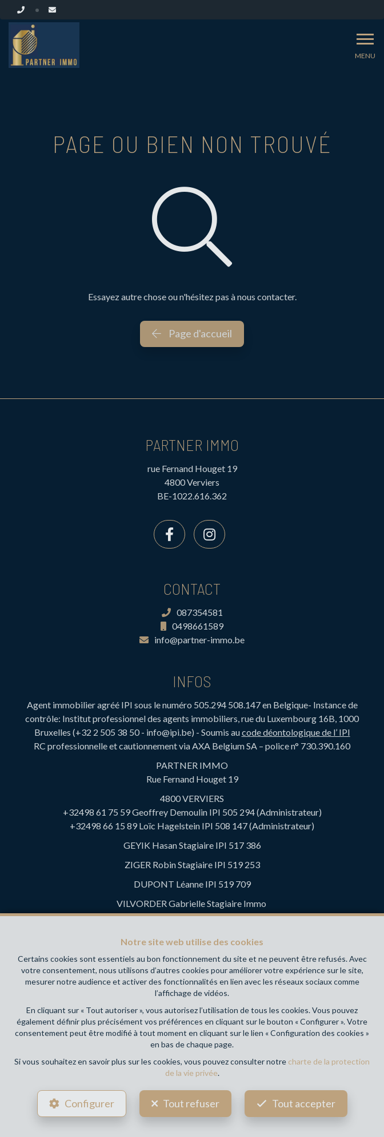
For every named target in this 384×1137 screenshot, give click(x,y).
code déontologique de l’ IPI (296, 732)
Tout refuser (191, 1103)
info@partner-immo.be (192, 639)
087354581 (192, 612)
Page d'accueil (192, 333)
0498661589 (192, 625)
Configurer (89, 1103)
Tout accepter (303, 1103)
